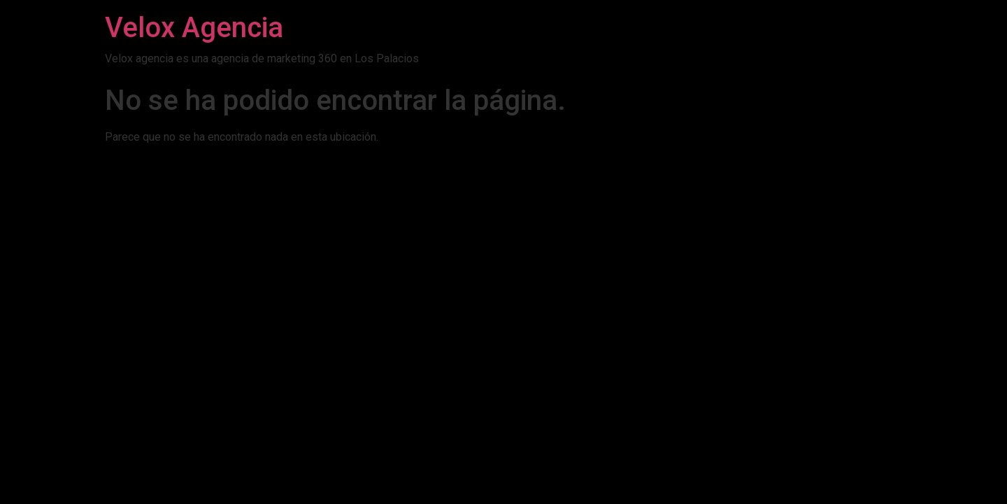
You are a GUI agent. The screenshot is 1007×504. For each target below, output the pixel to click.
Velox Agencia (194, 27)
